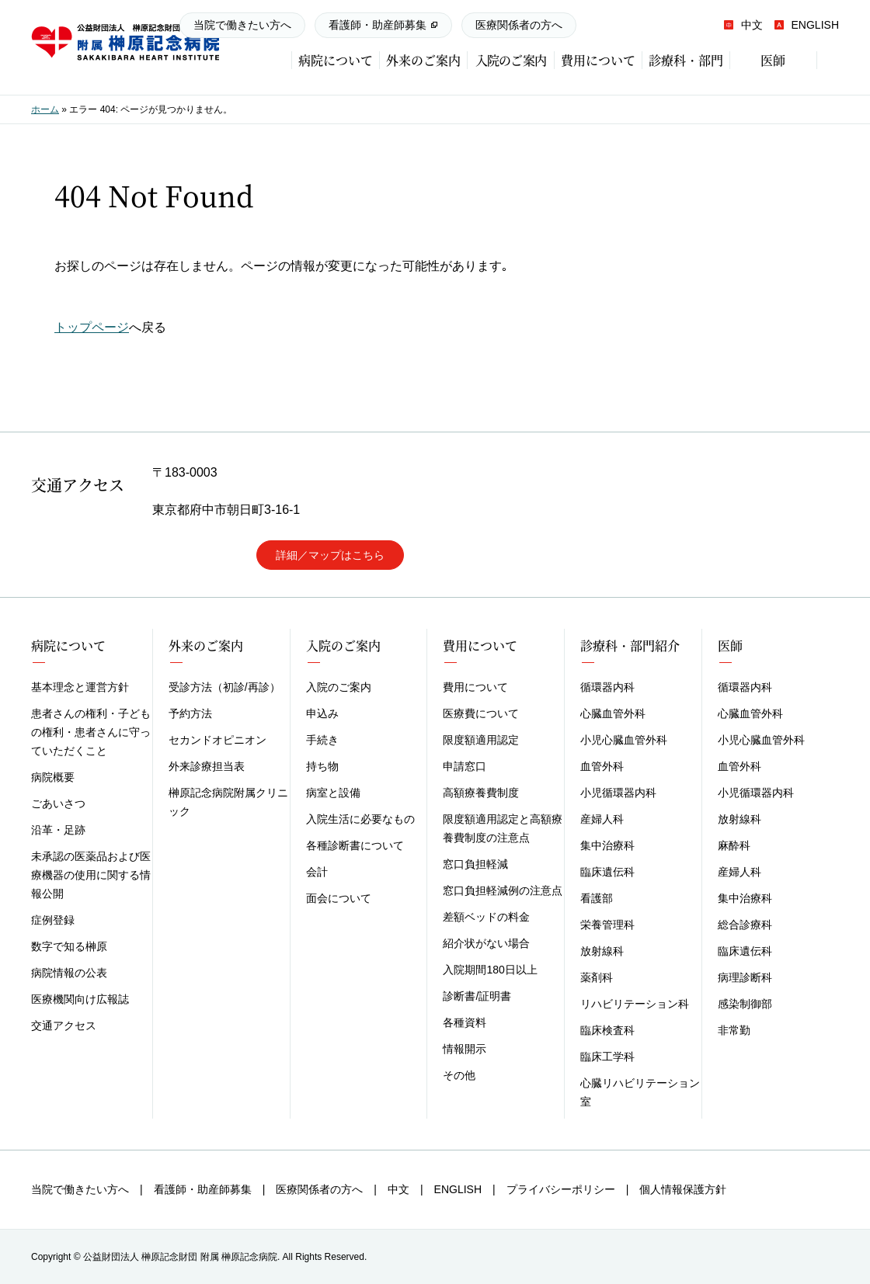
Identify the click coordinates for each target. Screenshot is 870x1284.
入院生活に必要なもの (360, 819)
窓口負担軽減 (475, 864)
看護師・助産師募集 (377, 25)
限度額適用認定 (481, 740)
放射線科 (602, 951)
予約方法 (190, 713)
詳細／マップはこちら (330, 555)
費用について (475, 687)
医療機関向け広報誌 (80, 999)
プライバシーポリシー (560, 1189)
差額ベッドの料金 (486, 917)
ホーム (45, 109)
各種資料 (464, 1022)
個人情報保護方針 (682, 1189)
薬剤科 (596, 977)
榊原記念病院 (125, 43)
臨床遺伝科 (607, 872)
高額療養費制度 (481, 792)
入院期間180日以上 (490, 969)
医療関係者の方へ (518, 25)
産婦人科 (602, 819)
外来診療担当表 (207, 766)
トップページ (91, 327)
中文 (743, 25)
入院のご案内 (338, 687)
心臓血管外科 (613, 713)
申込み (322, 713)
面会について (338, 898)
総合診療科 (745, 924)
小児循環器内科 (618, 792)
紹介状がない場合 (486, 943)
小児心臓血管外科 (623, 740)
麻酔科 (734, 845)
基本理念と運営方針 (80, 687)
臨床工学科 (607, 1056)
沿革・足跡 (58, 830)
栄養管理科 (607, 924)
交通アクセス (63, 1025)
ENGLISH (806, 25)
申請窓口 (464, 766)
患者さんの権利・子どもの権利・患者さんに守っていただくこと (91, 732)
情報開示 (464, 1049)
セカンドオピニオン (217, 740)
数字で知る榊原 (69, 946)
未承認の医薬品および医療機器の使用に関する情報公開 (91, 875)
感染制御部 (745, 1004)
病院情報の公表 (69, 972)
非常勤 (734, 1030)
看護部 (596, 898)
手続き (322, 740)
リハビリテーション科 (634, 1004)
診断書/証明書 (477, 996)
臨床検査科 (607, 1030)
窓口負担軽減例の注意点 (502, 890)
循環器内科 (607, 687)
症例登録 (53, 920)
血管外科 (602, 766)
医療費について (481, 713)
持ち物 (322, 766)
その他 (459, 1075)
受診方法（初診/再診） (224, 687)
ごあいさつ (58, 803)
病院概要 (53, 777)
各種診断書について (355, 845)
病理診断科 (745, 977)
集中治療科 (607, 845)
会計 (317, 872)
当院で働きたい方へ (242, 25)
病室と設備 (333, 792)
